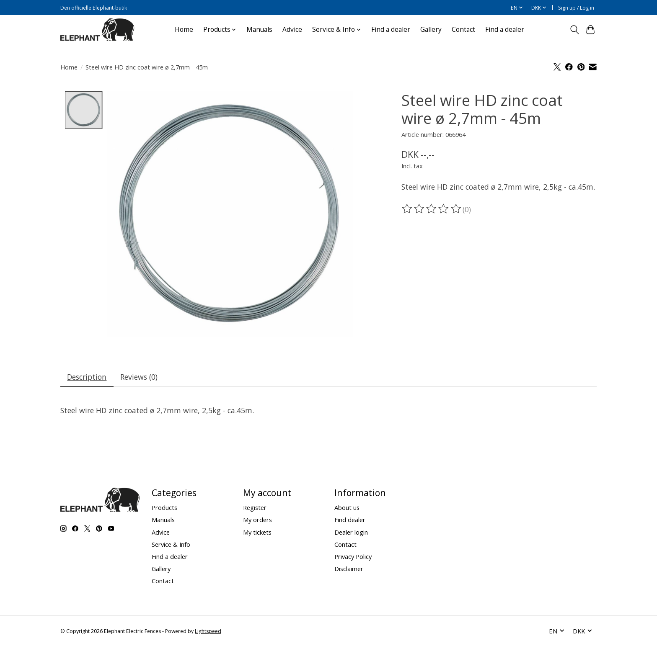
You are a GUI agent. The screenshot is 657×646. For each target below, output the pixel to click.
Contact (463, 29)
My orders (257, 520)
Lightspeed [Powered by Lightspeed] (208, 631)
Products (164, 508)
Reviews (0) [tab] (139, 377)
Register (254, 508)
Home (184, 29)
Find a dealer (390, 29)
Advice (292, 29)
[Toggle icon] (574, 29)
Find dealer (349, 520)
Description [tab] (87, 377)
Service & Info (171, 544)
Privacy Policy (353, 556)
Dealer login (351, 532)
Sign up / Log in (576, 7)
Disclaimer (348, 568)
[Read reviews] (432, 208)
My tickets (257, 532)
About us (347, 508)
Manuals (259, 29)
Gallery (431, 29)
